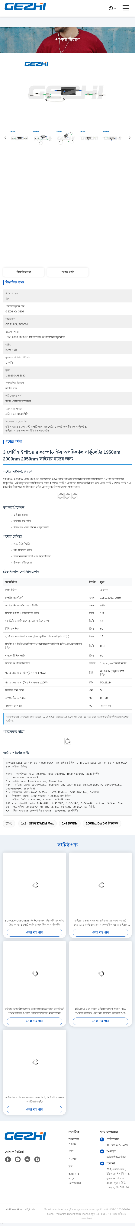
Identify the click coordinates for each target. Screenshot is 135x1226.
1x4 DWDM (70, 823)
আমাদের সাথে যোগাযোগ (75, 1178)
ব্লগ (70, 1166)
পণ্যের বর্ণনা (67, 272)
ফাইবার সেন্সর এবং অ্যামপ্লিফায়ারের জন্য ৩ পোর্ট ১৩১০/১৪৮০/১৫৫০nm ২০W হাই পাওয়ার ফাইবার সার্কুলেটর (100, 923)
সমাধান (73, 1158)
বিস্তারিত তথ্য (24, 272)
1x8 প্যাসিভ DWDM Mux (37, 823)
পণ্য (71, 1151)
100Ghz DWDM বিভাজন (102, 823)
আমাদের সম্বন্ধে (74, 1141)
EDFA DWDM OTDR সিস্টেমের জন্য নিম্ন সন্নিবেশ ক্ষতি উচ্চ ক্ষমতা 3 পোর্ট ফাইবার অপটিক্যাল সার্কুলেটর (34, 922)
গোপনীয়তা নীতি (13, 1209)
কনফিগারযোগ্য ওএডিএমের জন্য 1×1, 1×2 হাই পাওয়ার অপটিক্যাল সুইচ (34, 1099)
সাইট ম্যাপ (30, 1209)
